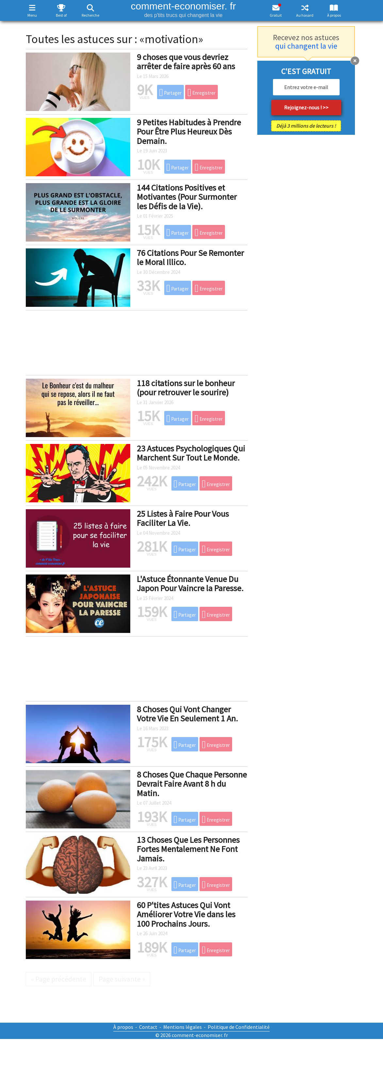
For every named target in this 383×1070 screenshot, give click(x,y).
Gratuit (276, 15)
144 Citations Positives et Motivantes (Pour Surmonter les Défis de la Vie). (187, 197)
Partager (170, 92)
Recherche (90, 15)
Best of (61, 15)
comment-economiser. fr (183, 9)
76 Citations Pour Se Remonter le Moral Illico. (190, 257)
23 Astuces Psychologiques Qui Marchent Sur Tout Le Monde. (191, 453)
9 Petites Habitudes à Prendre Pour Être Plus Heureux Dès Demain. (189, 131)
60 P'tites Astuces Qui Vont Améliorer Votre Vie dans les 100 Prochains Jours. (186, 914)
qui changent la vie (306, 46)
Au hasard (304, 15)
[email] (306, 87)
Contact (148, 1027)
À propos (334, 15)
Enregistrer (201, 92)
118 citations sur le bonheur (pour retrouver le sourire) (186, 388)
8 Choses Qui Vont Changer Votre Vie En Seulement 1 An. (187, 714)
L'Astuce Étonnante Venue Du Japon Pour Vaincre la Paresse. (190, 584)
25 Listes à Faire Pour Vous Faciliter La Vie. (183, 518)
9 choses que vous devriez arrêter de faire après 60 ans (186, 62)
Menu (32, 15)
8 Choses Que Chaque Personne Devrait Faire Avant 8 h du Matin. (192, 783)
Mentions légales (182, 1027)
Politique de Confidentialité (239, 1027)
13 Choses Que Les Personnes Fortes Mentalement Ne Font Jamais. (188, 849)
